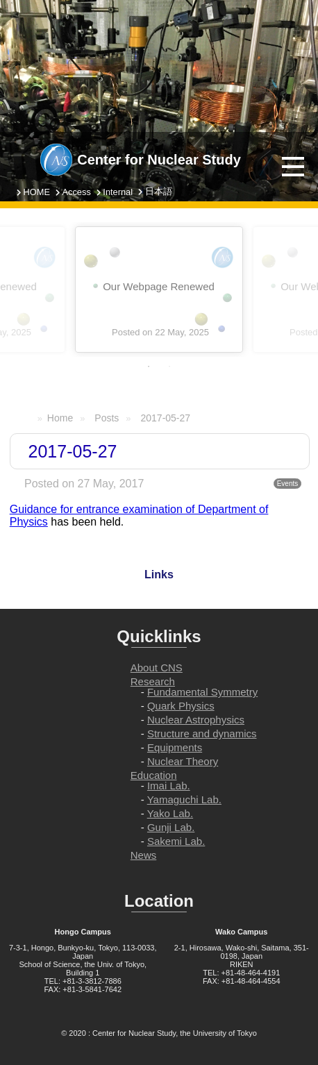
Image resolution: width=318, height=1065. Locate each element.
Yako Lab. (170, 813)
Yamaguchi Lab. (184, 799)
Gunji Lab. (170, 827)
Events (288, 483)
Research (153, 681)
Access (76, 192)
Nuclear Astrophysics (195, 720)
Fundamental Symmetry (202, 692)
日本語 (158, 191)
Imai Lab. (168, 785)
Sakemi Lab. (176, 841)
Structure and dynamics (202, 733)
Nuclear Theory (182, 761)
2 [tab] (169, 367)
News (144, 855)
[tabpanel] (159, 289)
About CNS (157, 667)
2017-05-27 (165, 418)
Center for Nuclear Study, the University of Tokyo (174, 1033)
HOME (37, 192)
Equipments (174, 747)
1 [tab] (149, 367)
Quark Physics (181, 706)
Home (60, 418)
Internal (118, 192)
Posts (106, 418)
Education (154, 775)
